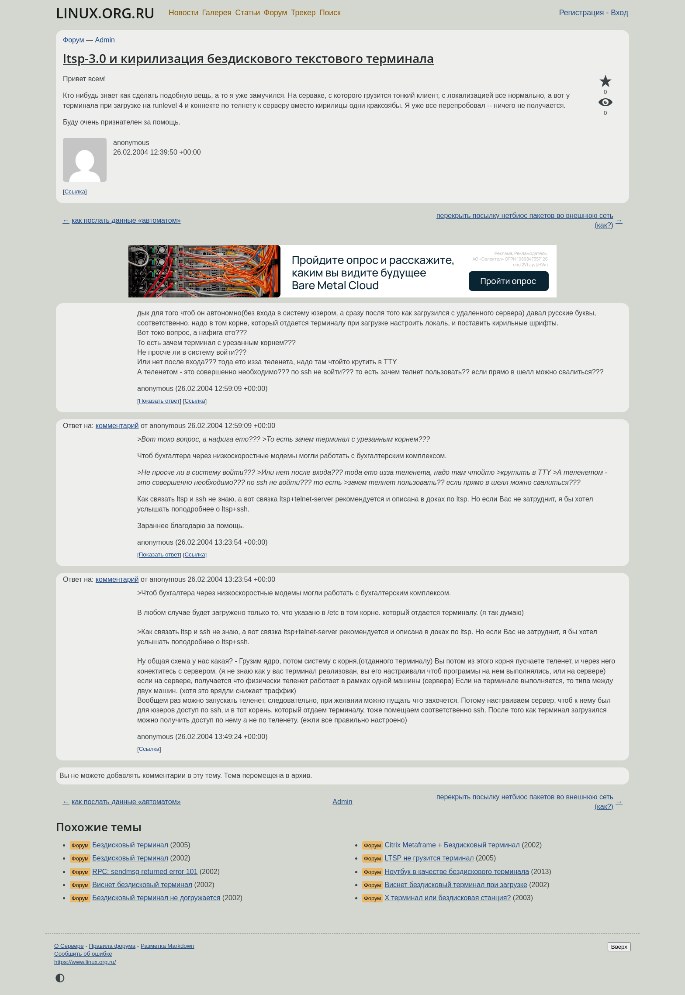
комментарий (117, 425)
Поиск (330, 12)
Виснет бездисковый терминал (142, 884)
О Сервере (69, 946)
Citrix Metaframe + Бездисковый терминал (451, 845)
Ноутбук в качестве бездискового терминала (456, 871)
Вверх (619, 946)
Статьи (247, 12)
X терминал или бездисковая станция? (447, 898)
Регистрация (581, 12)
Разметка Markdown (167, 946)
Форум (275, 12)
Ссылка (75, 191)
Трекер (303, 12)
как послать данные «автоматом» (126, 220)
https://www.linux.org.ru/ (85, 962)
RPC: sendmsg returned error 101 (144, 871)
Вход (619, 12)
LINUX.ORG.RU (105, 12)
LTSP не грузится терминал (429, 858)
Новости (183, 12)
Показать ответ (159, 401)
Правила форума (112, 946)
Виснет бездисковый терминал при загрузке (455, 884)
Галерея (217, 12)
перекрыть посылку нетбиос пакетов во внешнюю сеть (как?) (524, 220)
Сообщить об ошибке (83, 953)
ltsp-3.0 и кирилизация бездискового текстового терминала (248, 58)
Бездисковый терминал (130, 845)
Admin (105, 40)
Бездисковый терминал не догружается (156, 898)
